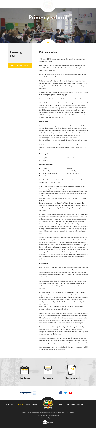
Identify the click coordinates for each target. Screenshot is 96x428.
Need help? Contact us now (19, 65)
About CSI (13, 404)
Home (7, 404)
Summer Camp (80, 404)
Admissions (34, 404)
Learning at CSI (20, 404)
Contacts (73, 404)
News (68, 404)
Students (28, 404)
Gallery (61, 404)
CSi (64, 404)
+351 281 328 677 (42, 415)
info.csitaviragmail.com (48, 418)
